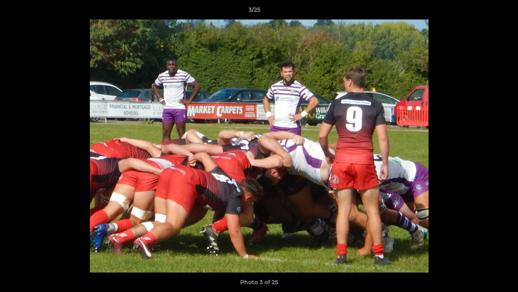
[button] (484, 11)
